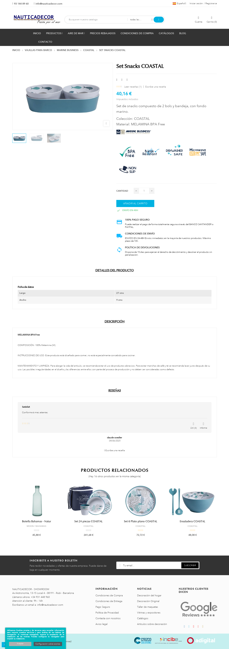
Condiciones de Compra (109, 595)
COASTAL (88, 526)
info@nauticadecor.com (49, 3)
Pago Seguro (103, 606)
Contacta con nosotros (108, 618)
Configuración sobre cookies (47, 644)
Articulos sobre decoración (152, 624)
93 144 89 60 (21, 3)
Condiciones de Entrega (109, 601)
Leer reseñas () (133, 86)
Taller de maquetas (147, 606)
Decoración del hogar (149, 595)
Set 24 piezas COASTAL (88, 521)
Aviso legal (101, 624)
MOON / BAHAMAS (36, 526)
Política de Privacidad (107, 612)
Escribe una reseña (155, 86)
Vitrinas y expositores (148, 612)
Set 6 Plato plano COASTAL (140, 521)
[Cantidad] (144, 191)
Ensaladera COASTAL (192, 521)
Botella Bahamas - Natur (36, 521)
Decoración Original (148, 601)
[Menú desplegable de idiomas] (179, 3)
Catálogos (142, 618)
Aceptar (20, 643)
